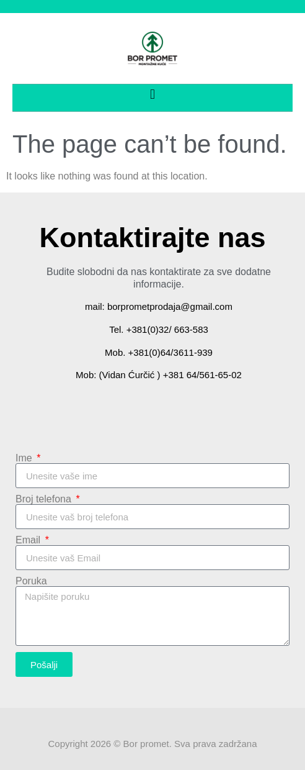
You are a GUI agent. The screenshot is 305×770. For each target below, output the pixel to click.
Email (29, 540)
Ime (25, 458)
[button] (152, 94)
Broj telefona (44, 499)
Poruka (31, 581)
